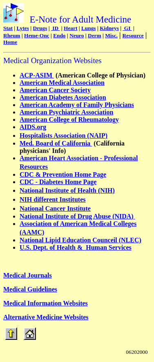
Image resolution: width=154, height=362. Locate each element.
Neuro (76, 35)
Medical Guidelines (30, 289)
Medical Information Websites (45, 303)
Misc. (111, 35)
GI (127, 28)
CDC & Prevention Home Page (63, 174)
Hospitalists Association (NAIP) (63, 135)
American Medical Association (62, 82)
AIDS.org (33, 126)
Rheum (11, 35)
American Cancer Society (55, 90)
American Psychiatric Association (66, 112)
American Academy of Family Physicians (77, 104)
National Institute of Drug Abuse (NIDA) (77, 216)
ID (55, 28)
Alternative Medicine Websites (46, 317)
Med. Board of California (56, 143)
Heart (70, 28)
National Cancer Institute (55, 208)
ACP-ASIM (37, 75)
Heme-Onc (36, 35)
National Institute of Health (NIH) (67, 190)
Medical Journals (27, 275)
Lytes (23, 28)
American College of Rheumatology (69, 119)
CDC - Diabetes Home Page (58, 181)
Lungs (88, 28)
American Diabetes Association (63, 97)
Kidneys (109, 28)
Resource (132, 35)
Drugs (40, 28)
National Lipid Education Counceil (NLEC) (80, 240)
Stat (8, 28)
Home (10, 42)
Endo (59, 35)
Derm (94, 35)
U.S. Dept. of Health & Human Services (76, 247)
